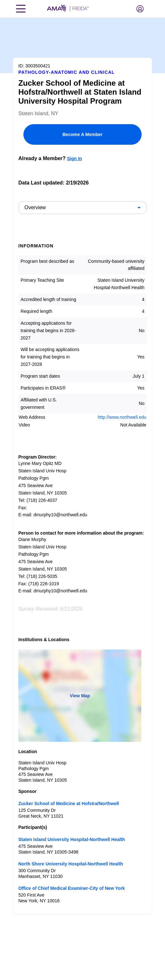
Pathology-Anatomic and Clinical (66, 72)
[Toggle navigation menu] (21, 9)
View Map (80, 695)
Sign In (74, 158)
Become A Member (82, 134)
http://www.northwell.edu (122, 417)
